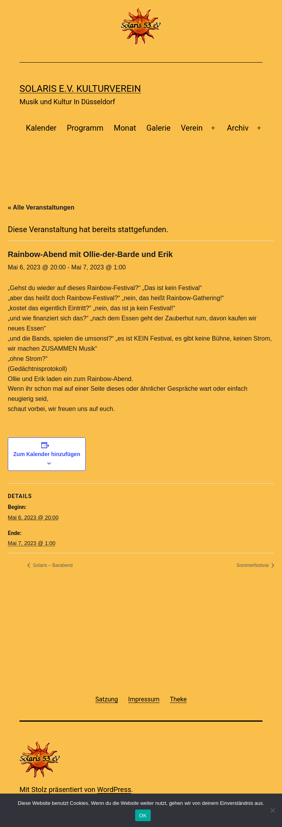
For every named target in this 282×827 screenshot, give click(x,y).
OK (142, 815)
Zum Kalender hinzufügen (46, 454)
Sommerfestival (253, 565)
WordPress (114, 789)
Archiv (238, 128)
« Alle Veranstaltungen (41, 207)
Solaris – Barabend (52, 565)
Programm (85, 128)
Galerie (158, 128)
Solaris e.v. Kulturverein (80, 88)
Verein (192, 128)
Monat (125, 128)
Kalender (41, 128)
